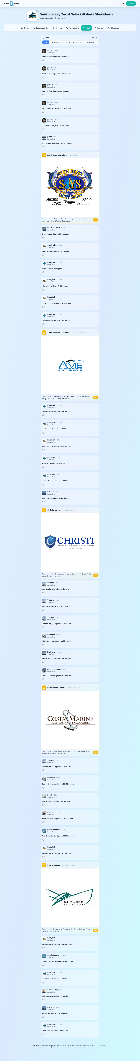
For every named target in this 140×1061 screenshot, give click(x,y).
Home (25, 28)
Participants (72, 28)
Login (131, 3)
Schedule (57, 28)
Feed (86, 28)
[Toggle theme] (123, 3)
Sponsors (99, 28)
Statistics (113, 28)
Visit (95, 220)
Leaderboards (40, 28)
